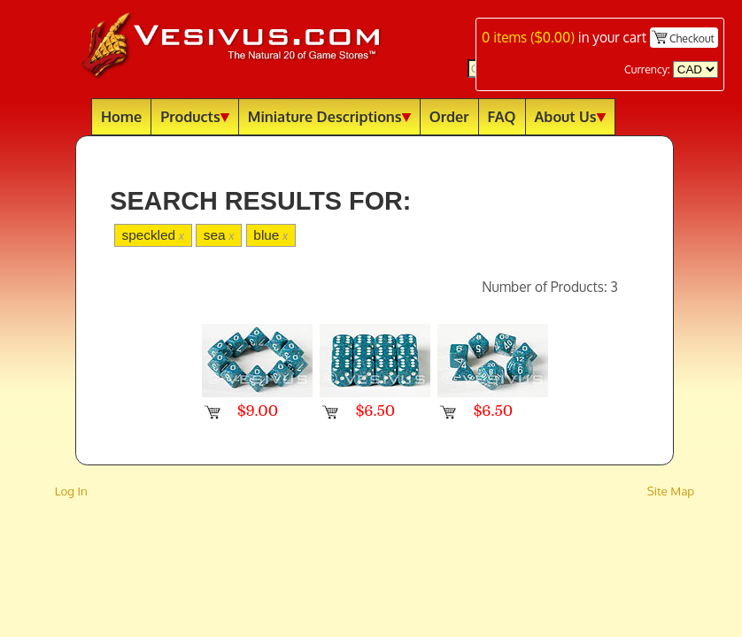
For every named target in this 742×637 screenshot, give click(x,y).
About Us (570, 116)
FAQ (502, 116)
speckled (152, 234)
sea (219, 234)
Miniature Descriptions (329, 116)
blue (270, 234)
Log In (71, 490)
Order (449, 116)
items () (528, 37)
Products (194, 116)
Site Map (671, 490)
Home (121, 116)
